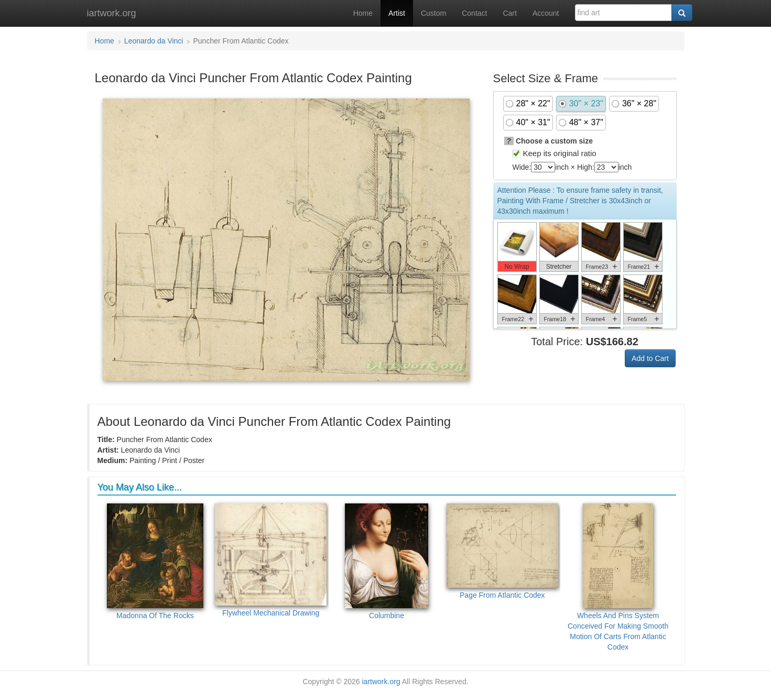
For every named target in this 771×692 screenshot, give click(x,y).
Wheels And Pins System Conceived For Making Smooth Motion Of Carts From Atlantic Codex (618, 577)
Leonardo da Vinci (153, 41)
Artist (396, 13)
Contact (474, 13)
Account (546, 13)
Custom (433, 13)
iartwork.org (111, 13)
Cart (509, 13)
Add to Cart (650, 358)
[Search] (681, 12)
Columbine (386, 561)
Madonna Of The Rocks (155, 561)
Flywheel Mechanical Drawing (271, 560)
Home (363, 13)
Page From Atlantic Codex (502, 551)
